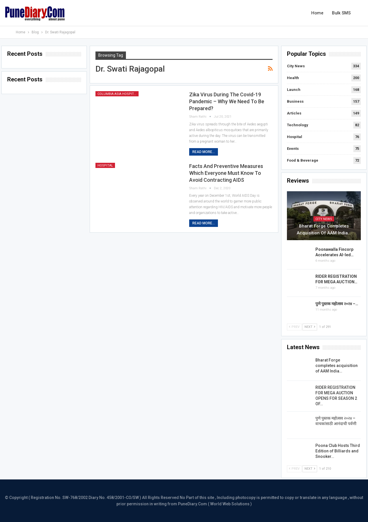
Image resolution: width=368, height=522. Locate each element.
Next (309, 327)
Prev (294, 327)
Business (295, 101)
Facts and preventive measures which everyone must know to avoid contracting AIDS (226, 173)
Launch (293, 89)
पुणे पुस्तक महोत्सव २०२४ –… (336, 303)
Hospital (105, 165)
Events (293, 148)
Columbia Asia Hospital (117, 94)
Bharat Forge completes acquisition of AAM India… (324, 229)
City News (296, 66)
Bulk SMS (341, 13)
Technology (297, 125)
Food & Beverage (302, 160)
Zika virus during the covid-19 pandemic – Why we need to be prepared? (226, 101)
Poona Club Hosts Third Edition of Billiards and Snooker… (337, 451)
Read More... (203, 152)
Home (317, 13)
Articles (294, 113)
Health (293, 78)
